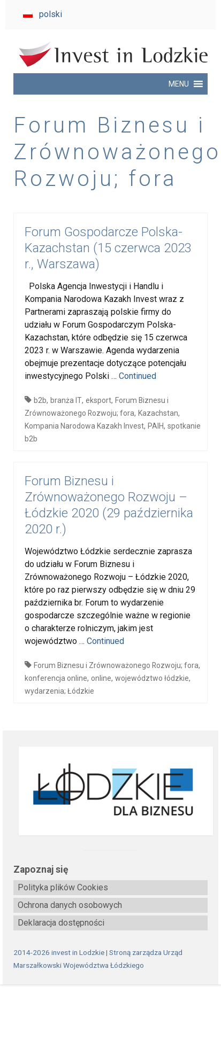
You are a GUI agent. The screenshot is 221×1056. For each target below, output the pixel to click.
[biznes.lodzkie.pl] (110, 791)
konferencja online (56, 678)
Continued (137, 376)
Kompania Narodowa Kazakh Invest (84, 426)
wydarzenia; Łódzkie (59, 691)
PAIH (156, 426)
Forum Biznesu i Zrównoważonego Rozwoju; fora (116, 665)
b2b (40, 400)
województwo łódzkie (152, 678)
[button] (179, 84)
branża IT (66, 400)
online (101, 678)
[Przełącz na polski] (42, 14)
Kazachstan (158, 413)
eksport (98, 400)
